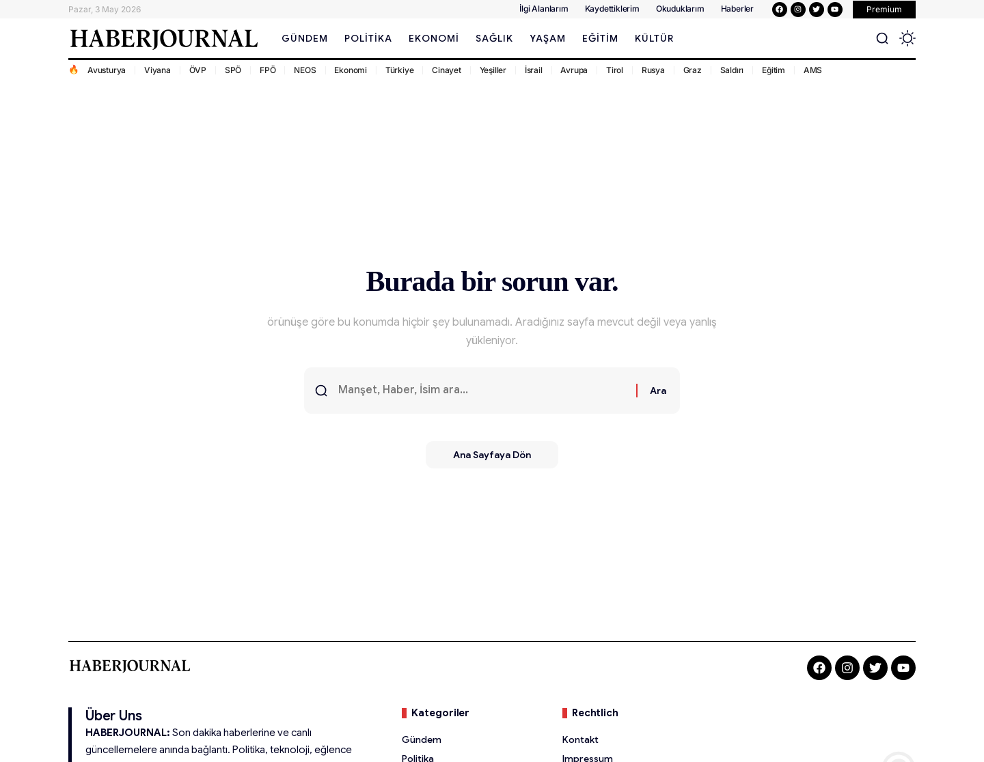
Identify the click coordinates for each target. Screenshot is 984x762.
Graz (692, 70)
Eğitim (773, 70)
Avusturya (106, 70)
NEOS (305, 70)
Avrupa (574, 70)
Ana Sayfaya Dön (492, 455)
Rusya (653, 70)
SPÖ (233, 70)
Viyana (157, 70)
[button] (884, 9)
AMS (813, 70)
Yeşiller (493, 70)
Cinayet (446, 70)
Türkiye (399, 70)
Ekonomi (350, 70)
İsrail (534, 70)
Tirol (614, 70)
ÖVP (197, 70)
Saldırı (732, 70)
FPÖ (267, 70)
